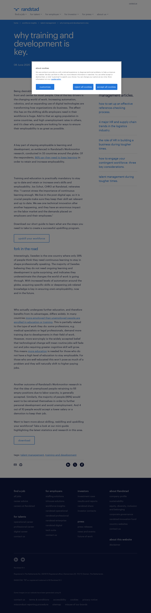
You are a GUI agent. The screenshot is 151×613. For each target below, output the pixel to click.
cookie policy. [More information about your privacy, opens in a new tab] (56, 79)
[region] (77, 77)
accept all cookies (106, 86)
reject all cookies (83, 86)
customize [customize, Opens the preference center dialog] (45, 86)
